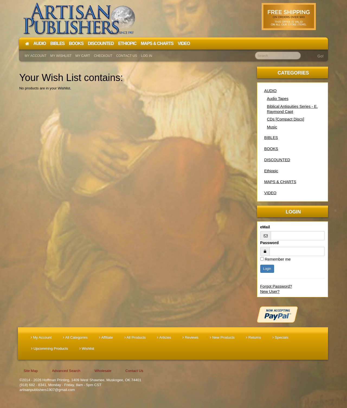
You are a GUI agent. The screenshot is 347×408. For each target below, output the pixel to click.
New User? (270, 291)
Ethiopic (271, 171)
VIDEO (270, 193)
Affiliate (106, 337)
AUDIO (270, 91)
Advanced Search (66, 371)
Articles (164, 337)
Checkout (103, 56)
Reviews (190, 337)
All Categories (75, 337)
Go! (320, 56)
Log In (146, 56)
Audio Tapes (277, 98)
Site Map (31, 371)
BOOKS (271, 149)
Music (272, 127)
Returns (253, 337)
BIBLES (271, 137)
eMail (265, 227)
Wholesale (102, 371)
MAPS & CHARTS (280, 182)
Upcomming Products (49, 349)
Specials (280, 337)
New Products (222, 337)
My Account (35, 56)
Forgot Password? (276, 286)
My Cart (82, 56)
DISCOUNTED (277, 160)
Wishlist (86, 349)
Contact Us (126, 56)
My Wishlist (61, 56)
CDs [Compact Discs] (285, 119)
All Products (135, 337)
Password (269, 243)
